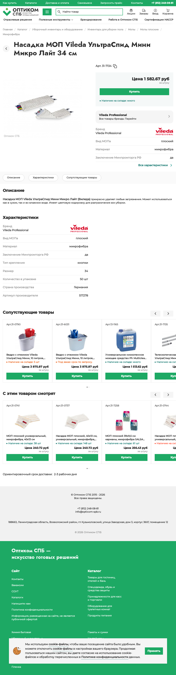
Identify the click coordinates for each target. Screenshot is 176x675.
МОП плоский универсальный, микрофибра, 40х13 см (26, 438)
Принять (153, 651)
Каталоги (31, 2)
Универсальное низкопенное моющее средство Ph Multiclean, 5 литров (126, 357)
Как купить (9, 2)
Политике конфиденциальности (104, 657)
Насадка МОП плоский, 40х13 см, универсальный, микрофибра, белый (76, 438)
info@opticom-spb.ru (88, 511)
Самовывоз (85, 2)
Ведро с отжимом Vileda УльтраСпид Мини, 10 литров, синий (74, 357)
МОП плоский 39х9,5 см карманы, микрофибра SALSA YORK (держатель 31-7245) (124, 438)
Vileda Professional (108, 133)
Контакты (137, 2)
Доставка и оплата (57, 2)
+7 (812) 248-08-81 (88, 508)
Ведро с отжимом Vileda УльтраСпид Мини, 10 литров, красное (25, 357)
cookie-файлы (58, 644)
